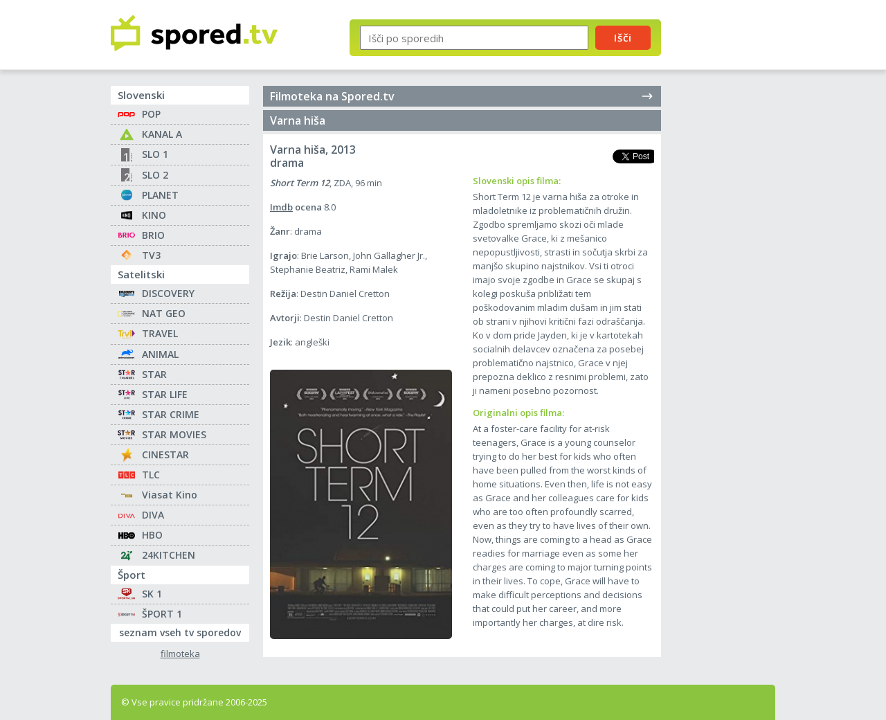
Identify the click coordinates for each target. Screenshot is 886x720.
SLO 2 (155, 174)
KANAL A (162, 134)
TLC (151, 474)
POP (151, 113)
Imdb (281, 207)
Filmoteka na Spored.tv (462, 96)
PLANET (160, 194)
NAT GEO (164, 313)
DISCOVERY (168, 293)
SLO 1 (155, 154)
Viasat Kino (169, 494)
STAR (154, 374)
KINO (154, 215)
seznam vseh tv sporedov (184, 631)
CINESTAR (165, 454)
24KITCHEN (168, 554)
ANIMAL (160, 354)
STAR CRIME (170, 414)
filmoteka (180, 654)
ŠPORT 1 (162, 613)
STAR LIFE (165, 394)
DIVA (153, 514)
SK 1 (152, 593)
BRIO (153, 235)
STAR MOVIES (174, 434)
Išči (623, 37)
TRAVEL (160, 333)
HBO (152, 534)
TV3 (151, 255)
